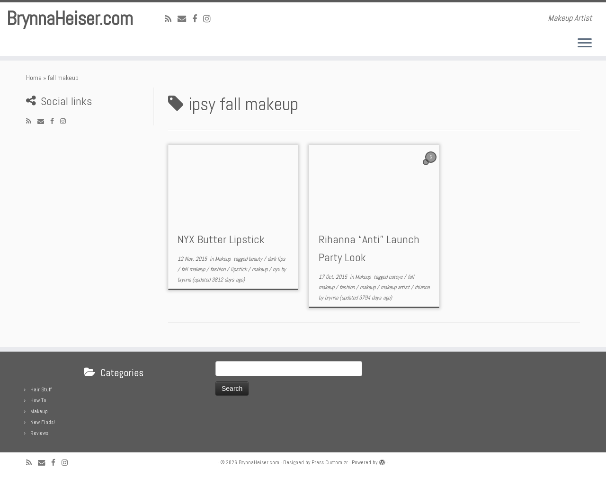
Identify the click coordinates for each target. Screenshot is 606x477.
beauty (256, 259)
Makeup (223, 259)
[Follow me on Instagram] (210, 18)
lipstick (239, 269)
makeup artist (396, 287)
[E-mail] (185, 18)
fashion (218, 269)
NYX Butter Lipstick (221, 239)
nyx (277, 269)
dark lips (276, 259)
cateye (396, 277)
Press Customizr (330, 462)
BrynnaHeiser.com (70, 19)
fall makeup (193, 269)
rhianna (422, 287)
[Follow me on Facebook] (197, 18)
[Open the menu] (585, 43)
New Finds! (42, 422)
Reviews (39, 433)
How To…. (40, 400)
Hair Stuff (41, 389)
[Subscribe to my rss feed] (171, 18)
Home (34, 77)
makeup (260, 269)
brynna (184, 279)
